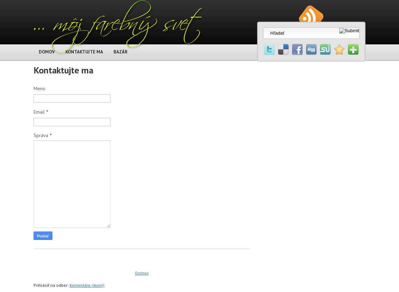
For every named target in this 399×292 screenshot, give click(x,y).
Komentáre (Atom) (87, 285)
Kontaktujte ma (63, 70)
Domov (142, 273)
